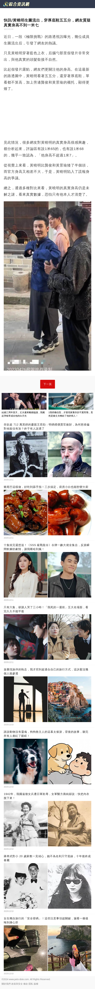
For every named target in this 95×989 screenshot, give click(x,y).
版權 (36, 984)
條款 (25, 984)
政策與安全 (17, 984)
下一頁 (47, 384)
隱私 (31, 984)
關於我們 (6, 984)
